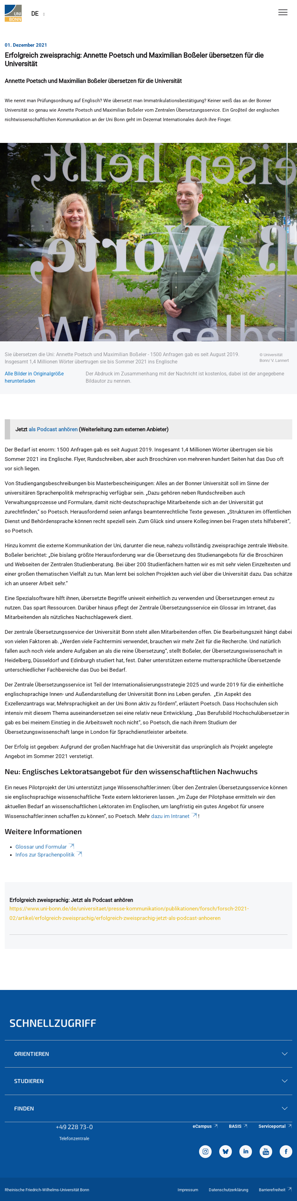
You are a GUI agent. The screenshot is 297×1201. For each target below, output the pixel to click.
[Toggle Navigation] (283, 12)
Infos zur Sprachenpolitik (49, 854)
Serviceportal (275, 1126)
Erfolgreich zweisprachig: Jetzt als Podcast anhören (71, 900)
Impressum (188, 1189)
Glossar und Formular (45, 847)
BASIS (238, 1126)
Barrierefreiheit (275, 1189)
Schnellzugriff (52, 1022)
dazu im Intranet (174, 816)
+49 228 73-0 (74, 1126)
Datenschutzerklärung (228, 1189)
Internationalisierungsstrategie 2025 (155, 684)
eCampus (205, 1126)
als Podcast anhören (53, 429)
